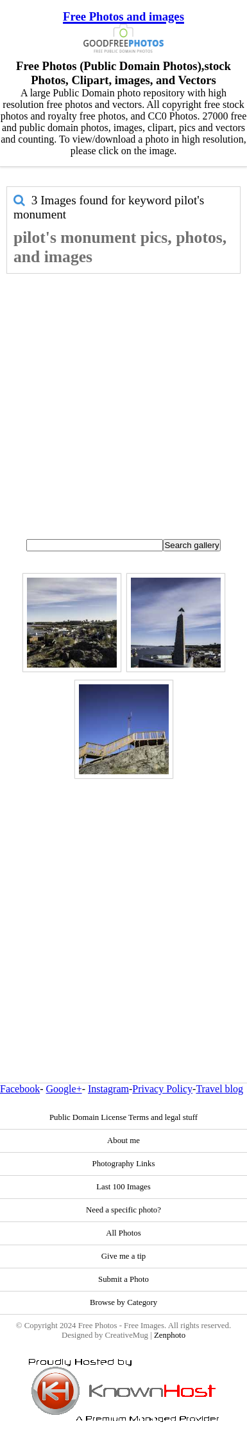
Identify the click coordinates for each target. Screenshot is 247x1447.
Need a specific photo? (123, 1209)
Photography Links (123, 1163)
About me (123, 1140)
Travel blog (219, 1088)
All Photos (123, 1233)
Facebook (20, 1088)
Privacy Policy (162, 1088)
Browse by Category (123, 1302)
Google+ (64, 1088)
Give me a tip (123, 1256)
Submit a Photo (123, 1279)
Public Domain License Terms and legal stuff (123, 1117)
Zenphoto (169, 1335)
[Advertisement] (120, 400)
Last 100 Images (123, 1186)
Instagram (108, 1088)
